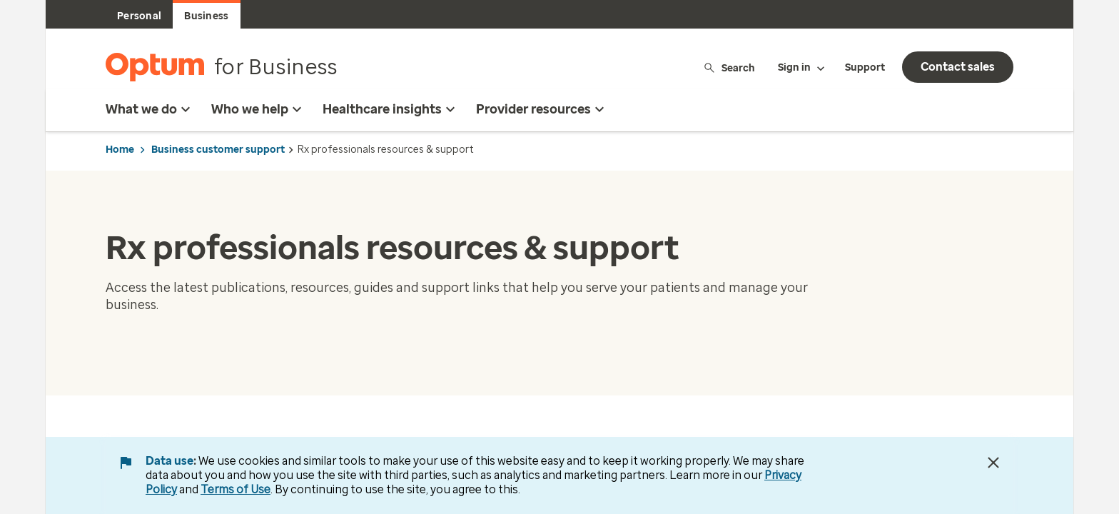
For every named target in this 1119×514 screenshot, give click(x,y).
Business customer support (218, 149)
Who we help (258, 109)
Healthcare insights (391, 109)
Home (120, 149)
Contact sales (958, 67)
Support (865, 67)
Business (206, 16)
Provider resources (542, 109)
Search (729, 67)
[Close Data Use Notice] (993, 462)
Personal (139, 16)
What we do (150, 109)
